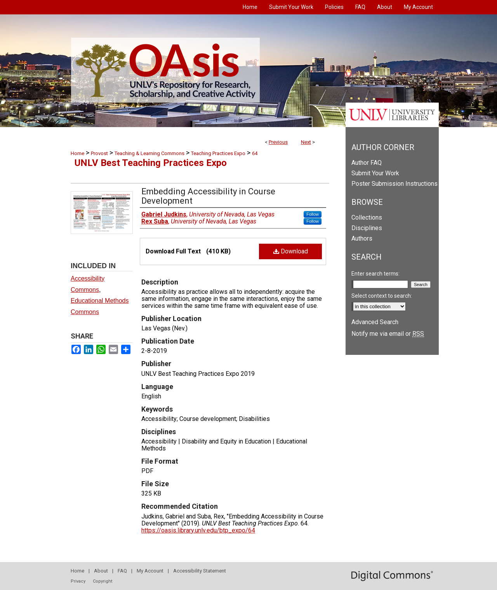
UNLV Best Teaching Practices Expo (151, 162)
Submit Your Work (375, 173)
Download (290, 251)
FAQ (122, 571)
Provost (99, 153)
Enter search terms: (375, 274)
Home (77, 153)
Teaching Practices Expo (218, 153)
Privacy (78, 581)
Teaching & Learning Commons (149, 153)
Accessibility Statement (199, 571)
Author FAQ (366, 162)
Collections (366, 217)
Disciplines (366, 228)
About (101, 571)
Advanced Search (374, 322)
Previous (278, 142)
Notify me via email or (387, 333)
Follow (312, 214)
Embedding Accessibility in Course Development (208, 196)
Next (306, 142)
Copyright (102, 581)
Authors (361, 238)
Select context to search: (381, 296)
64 (254, 153)
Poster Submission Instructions (394, 183)
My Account (150, 571)
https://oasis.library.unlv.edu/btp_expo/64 (198, 530)
